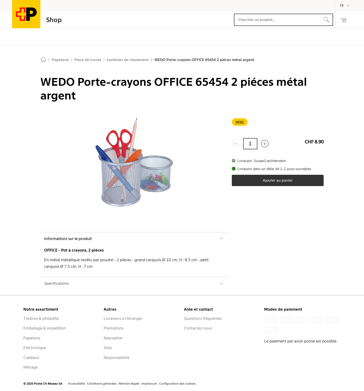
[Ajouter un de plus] (265, 143)
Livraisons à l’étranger (123, 318)
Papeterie (31, 338)
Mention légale (129, 383)
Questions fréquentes (203, 318)
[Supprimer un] (235, 143)
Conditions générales (102, 383)
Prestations (113, 328)
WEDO (240, 122)
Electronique (34, 347)
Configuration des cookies (177, 383)
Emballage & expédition (44, 328)
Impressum (149, 383)
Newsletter (113, 338)
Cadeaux (31, 357)
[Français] (345, 5)
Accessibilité (76, 383)
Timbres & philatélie (41, 318)
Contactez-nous (198, 328)
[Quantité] (250, 143)
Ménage (30, 367)
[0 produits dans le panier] (343, 19)
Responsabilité (116, 357)
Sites (108, 347)
